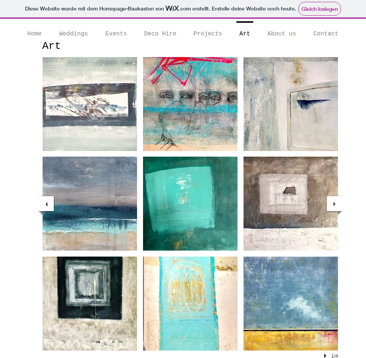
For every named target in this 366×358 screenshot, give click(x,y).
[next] (334, 203)
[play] (326, 356)
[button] (90, 104)
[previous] (46, 203)
